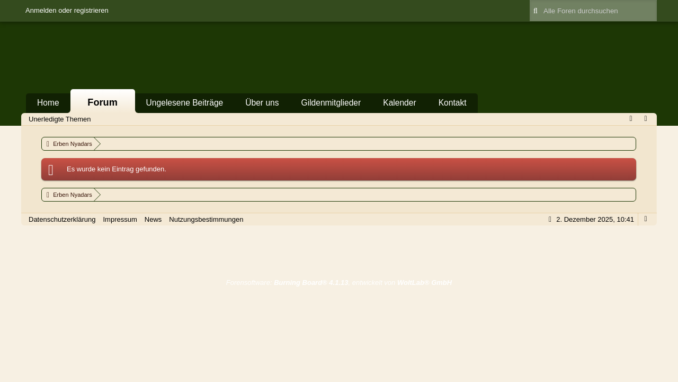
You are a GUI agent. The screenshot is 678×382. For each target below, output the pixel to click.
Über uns (262, 102)
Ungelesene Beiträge (185, 102)
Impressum (120, 219)
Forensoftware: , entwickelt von (339, 282)
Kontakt (453, 102)
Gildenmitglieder (331, 102)
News (153, 219)
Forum (102, 102)
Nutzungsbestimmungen (206, 219)
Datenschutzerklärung (62, 219)
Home (48, 102)
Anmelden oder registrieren (67, 10)
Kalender (399, 102)
